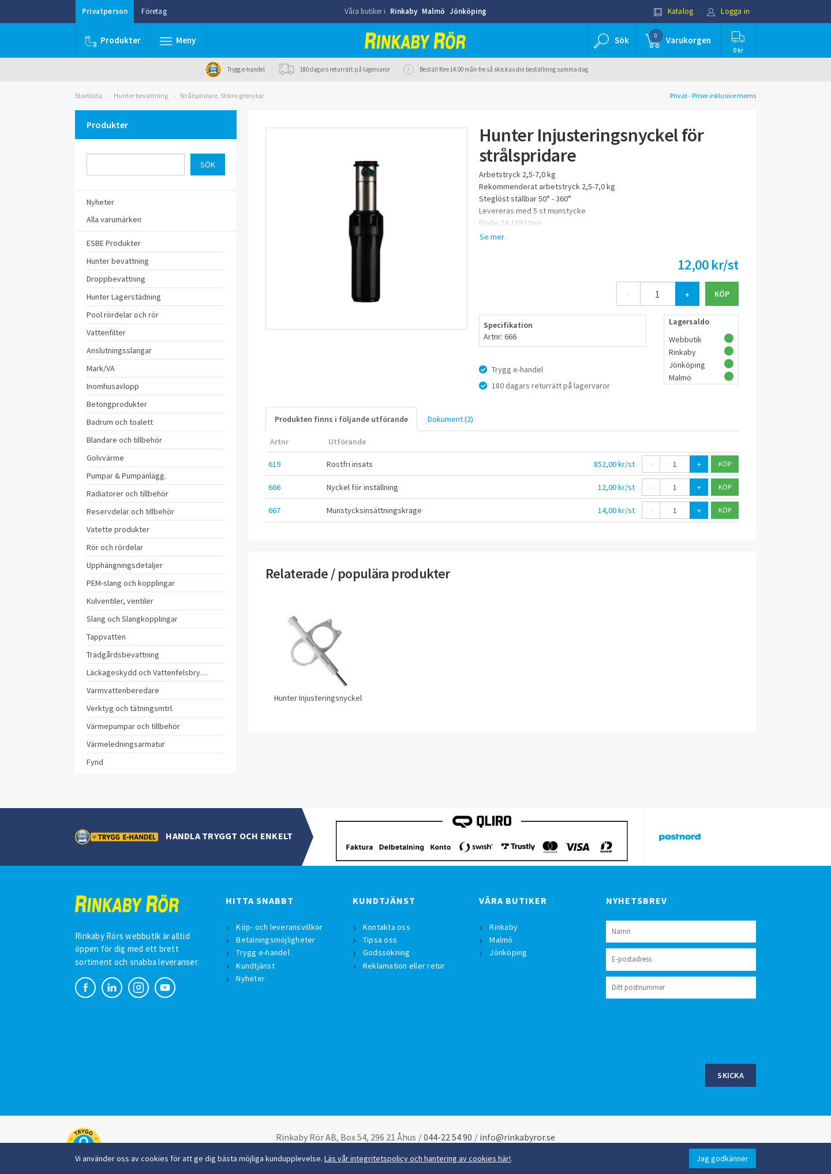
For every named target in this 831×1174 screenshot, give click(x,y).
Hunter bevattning (141, 95)
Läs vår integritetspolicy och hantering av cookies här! (417, 1158)
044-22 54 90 (448, 1137)
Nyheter (250, 978)
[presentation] (693, 1029)
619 (274, 464)
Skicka (730, 1075)
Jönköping (468, 11)
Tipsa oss (380, 939)
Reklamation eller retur (404, 965)
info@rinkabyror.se (517, 1137)
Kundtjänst (255, 965)
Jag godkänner (722, 1158)
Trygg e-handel (263, 952)
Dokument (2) (450, 419)
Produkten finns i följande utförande (341, 419)
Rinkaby (403, 11)
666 (274, 487)
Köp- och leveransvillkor (279, 927)
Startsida (88, 95)
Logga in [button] (728, 11)
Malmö (433, 11)
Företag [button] (153, 11)
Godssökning (386, 952)
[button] (178, 40)
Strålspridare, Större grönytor (221, 95)
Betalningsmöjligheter (275, 939)
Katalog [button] (673, 11)
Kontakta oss (386, 927)
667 (274, 510)
